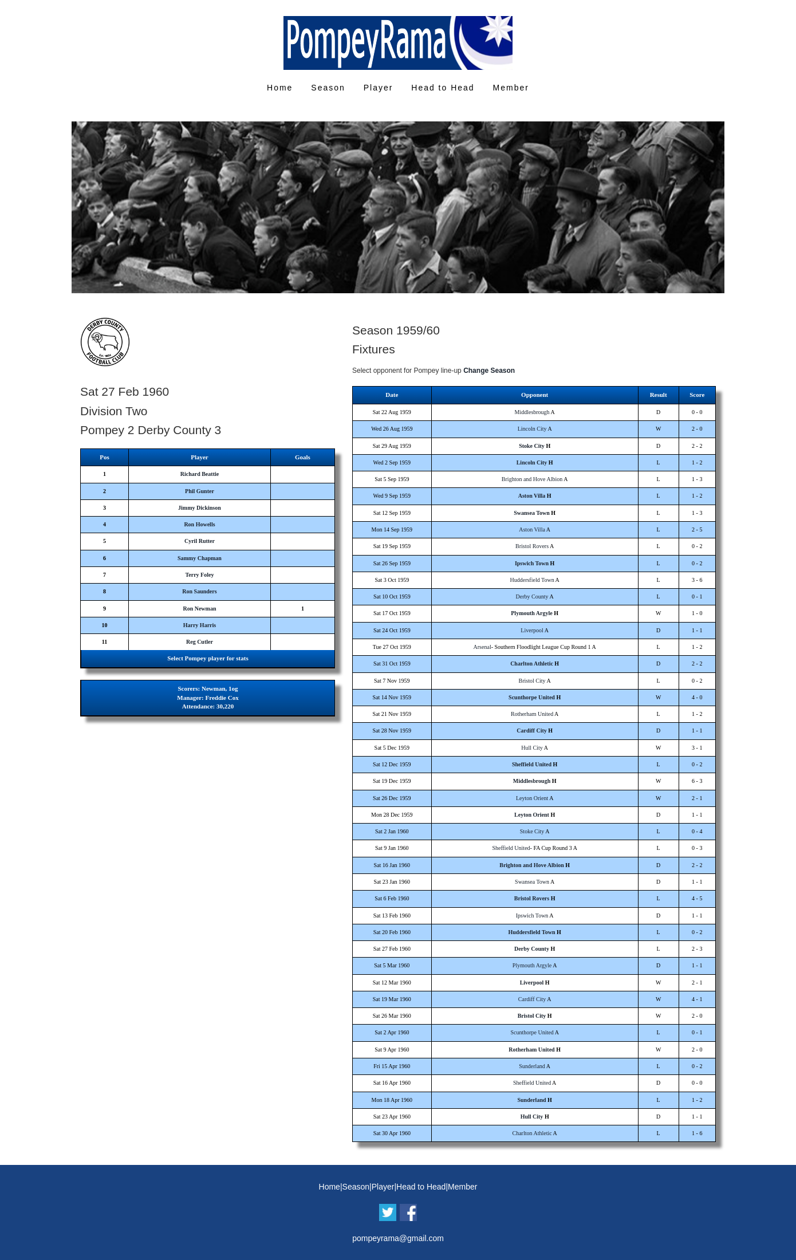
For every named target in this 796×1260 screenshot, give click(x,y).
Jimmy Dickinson (199, 508)
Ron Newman (199, 608)
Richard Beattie (199, 474)
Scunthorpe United (532, 697)
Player (378, 87)
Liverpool (532, 630)
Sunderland (532, 1066)
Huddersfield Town (532, 580)
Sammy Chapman (200, 558)
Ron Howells (199, 524)
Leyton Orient (532, 798)
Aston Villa (532, 496)
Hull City (532, 748)
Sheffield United (531, 764)
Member (511, 87)
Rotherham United (532, 714)
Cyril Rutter (199, 541)
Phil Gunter (199, 491)
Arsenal (482, 647)
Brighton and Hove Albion (532, 479)
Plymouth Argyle (532, 613)
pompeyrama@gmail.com (398, 1238)
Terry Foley (200, 575)
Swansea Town (532, 513)
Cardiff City (532, 730)
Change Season (489, 371)
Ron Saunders (199, 591)
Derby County (532, 596)
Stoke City (532, 446)
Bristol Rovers (532, 546)
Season (328, 87)
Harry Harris (199, 625)
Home (280, 87)
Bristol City (532, 681)
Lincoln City (532, 429)
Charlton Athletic (531, 663)
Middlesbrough (532, 412)
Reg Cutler (199, 642)
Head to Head (442, 87)
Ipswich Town (532, 563)
